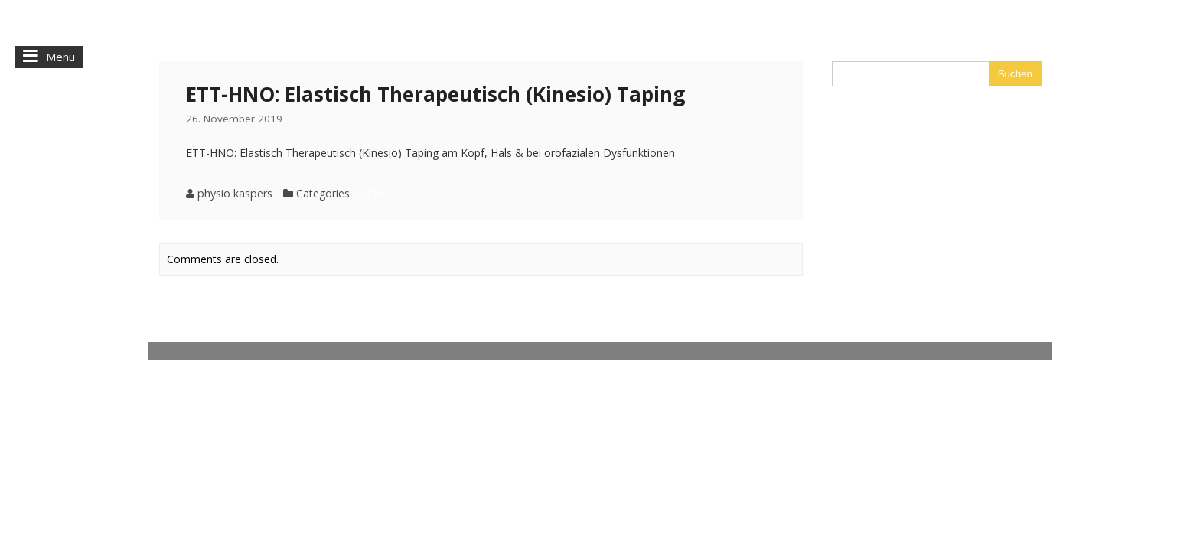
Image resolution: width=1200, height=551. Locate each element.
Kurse (369, 193)
